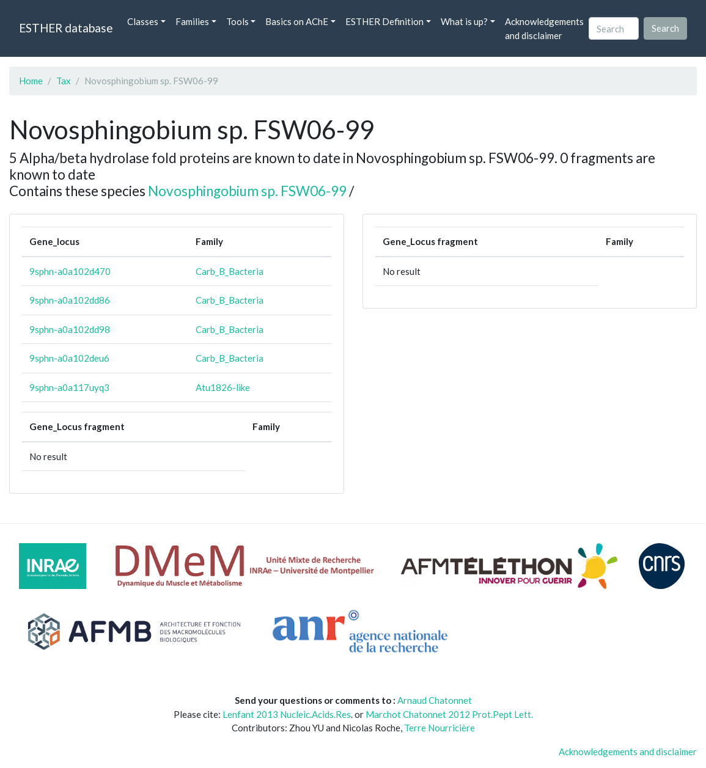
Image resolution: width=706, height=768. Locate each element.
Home (31, 80)
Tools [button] (237, 21)
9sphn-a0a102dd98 (69, 329)
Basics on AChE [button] (296, 21)
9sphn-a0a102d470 (70, 271)
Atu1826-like (223, 387)
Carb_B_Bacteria (229, 271)
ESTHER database (65, 28)
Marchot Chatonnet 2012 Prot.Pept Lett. (449, 714)
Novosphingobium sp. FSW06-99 (247, 191)
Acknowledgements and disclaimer (544, 28)
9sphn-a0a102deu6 (69, 358)
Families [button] (192, 21)
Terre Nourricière (439, 727)
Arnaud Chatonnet (434, 700)
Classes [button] (142, 21)
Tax (63, 80)
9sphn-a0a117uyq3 (69, 387)
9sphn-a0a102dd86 (69, 299)
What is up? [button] (464, 21)
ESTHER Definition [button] (384, 21)
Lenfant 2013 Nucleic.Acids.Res (286, 714)
